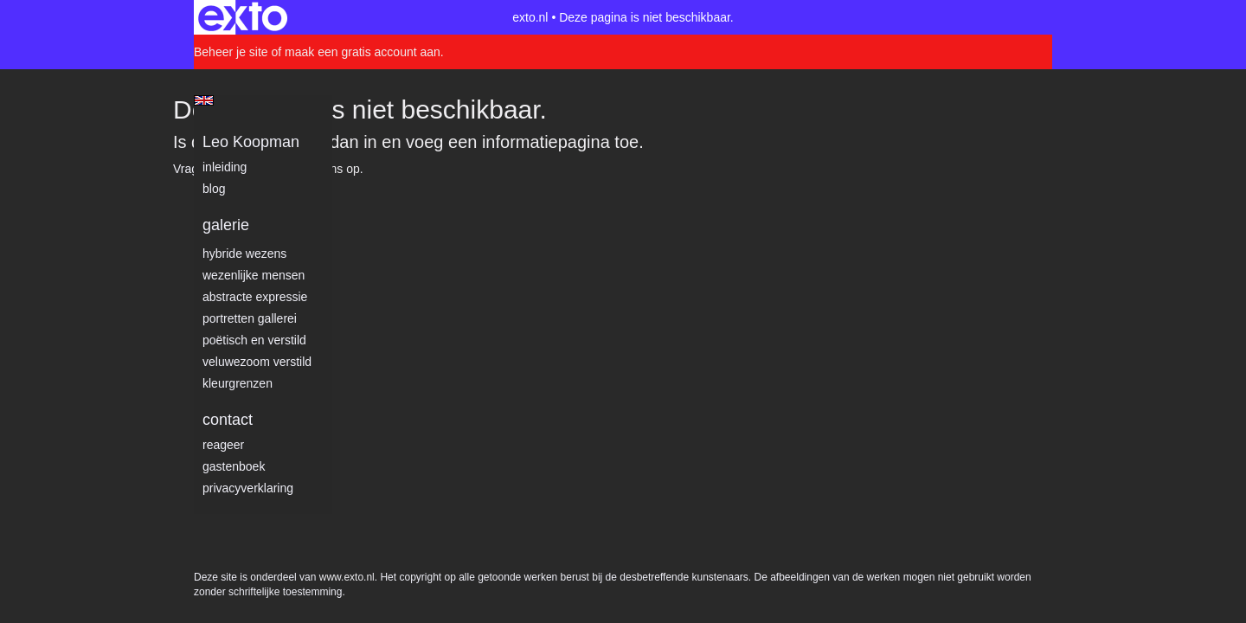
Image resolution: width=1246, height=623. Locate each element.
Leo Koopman (250, 142)
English (204, 100)
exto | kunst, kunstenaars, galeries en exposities (243, 17)
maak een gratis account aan (362, 52)
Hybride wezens (244, 253)
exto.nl (530, 17)
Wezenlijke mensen (253, 275)
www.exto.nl (347, 206)
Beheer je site (231, 52)
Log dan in (336, 141)
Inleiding (224, 167)
